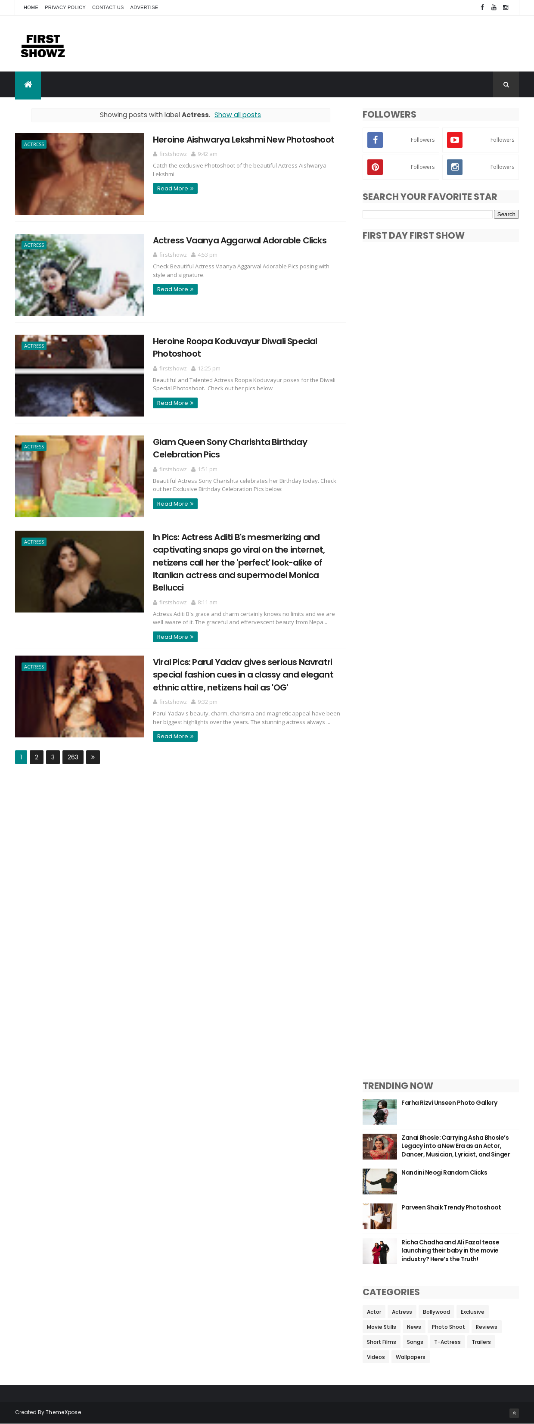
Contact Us (108, 7)
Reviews (486, 1327)
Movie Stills (381, 1327)
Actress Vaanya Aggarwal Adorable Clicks (239, 240)
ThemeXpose (63, 1412)
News (414, 1327)
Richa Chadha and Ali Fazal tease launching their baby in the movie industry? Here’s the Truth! (450, 1250)
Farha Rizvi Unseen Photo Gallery (449, 1102)
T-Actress (447, 1342)
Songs (415, 1342)
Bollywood (436, 1311)
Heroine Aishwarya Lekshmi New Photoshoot (243, 140)
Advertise (144, 7)
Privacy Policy (65, 7)
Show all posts (237, 114)
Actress (34, 144)
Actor (374, 1311)
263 (73, 757)
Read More (172, 188)
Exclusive (472, 1311)
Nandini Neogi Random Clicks (444, 1172)
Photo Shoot (448, 1327)
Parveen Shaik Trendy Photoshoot (451, 1207)
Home (31, 7)
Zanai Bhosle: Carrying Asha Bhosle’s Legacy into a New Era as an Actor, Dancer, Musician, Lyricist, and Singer (455, 1146)
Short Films (381, 1342)
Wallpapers (410, 1357)
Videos (376, 1357)
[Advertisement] (362, 43)
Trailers (481, 1342)
